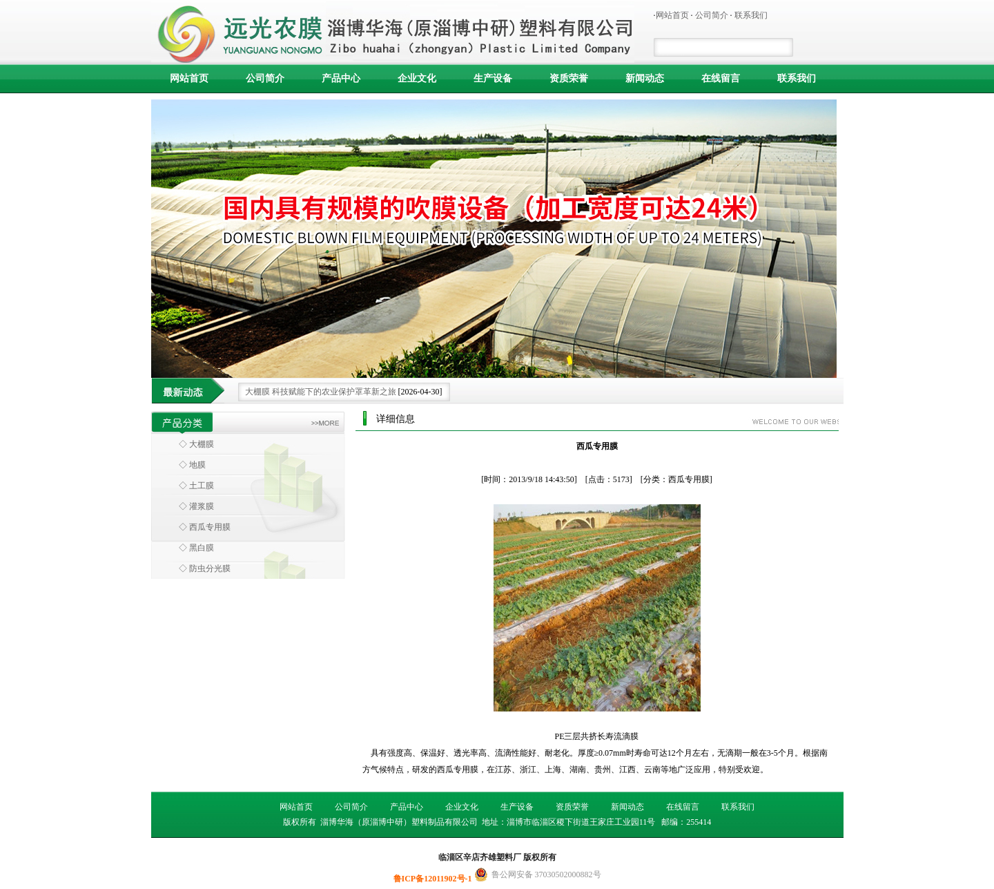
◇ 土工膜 (196, 485)
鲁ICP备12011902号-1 (433, 878)
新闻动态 (644, 78)
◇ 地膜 (192, 465)
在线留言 (720, 78)
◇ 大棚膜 (196, 444)
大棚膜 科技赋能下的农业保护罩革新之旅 (320, 391)
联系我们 (751, 15)
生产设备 (493, 78)
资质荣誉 (568, 78)
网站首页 (672, 15)
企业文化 (417, 78)
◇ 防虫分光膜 (205, 568)
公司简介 (711, 15)
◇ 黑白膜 (196, 548)
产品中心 (341, 78)
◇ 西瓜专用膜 (205, 527)
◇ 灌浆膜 (196, 506)
